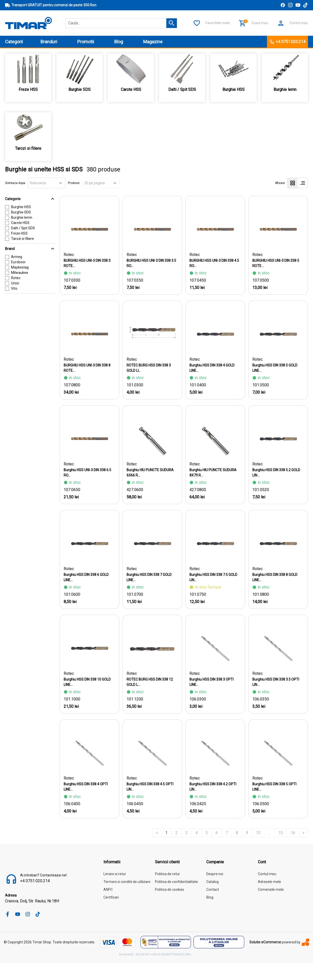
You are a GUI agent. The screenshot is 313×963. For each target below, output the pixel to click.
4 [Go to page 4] (196, 832)
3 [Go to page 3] (186, 832)
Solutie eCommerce (265, 942)
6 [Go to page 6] (217, 832)
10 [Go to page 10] (258, 832)
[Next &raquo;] (303, 832)
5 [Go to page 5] (207, 832)
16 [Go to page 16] (293, 832)
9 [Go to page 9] (247, 832)
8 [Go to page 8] (237, 832)
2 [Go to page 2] (176, 832)
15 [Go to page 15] (280, 832)
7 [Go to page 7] (227, 832)
